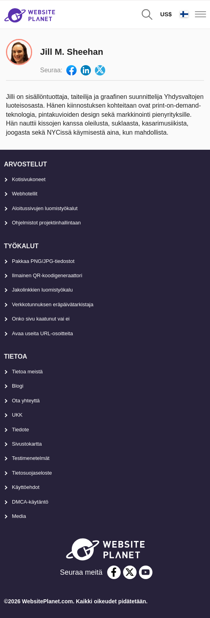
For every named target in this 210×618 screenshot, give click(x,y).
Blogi (17, 386)
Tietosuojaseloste (32, 473)
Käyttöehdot (25, 487)
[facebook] (114, 572)
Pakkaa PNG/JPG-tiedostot (43, 261)
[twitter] (130, 572)
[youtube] (145, 572)
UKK (17, 415)
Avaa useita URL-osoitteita (42, 333)
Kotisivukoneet (29, 179)
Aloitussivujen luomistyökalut (44, 208)
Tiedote (20, 430)
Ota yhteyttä (26, 401)
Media (19, 516)
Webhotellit (24, 194)
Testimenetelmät (31, 458)
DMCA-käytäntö (30, 502)
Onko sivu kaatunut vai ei (40, 319)
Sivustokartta (27, 444)
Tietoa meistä (27, 372)
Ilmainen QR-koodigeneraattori (47, 275)
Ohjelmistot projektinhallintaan (46, 223)
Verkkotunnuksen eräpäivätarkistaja (52, 304)
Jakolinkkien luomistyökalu (42, 290)
